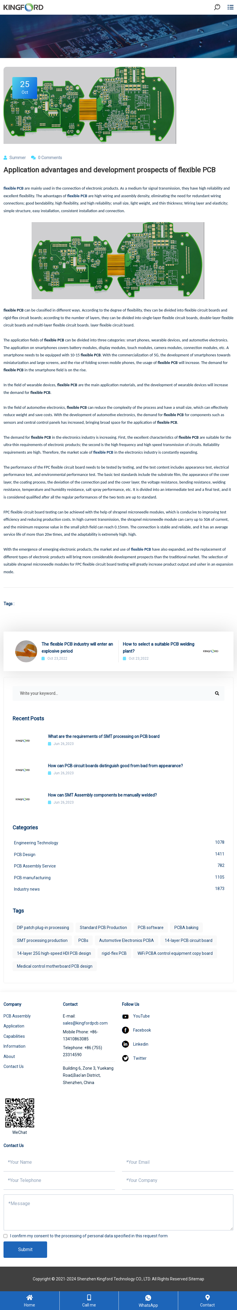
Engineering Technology (119, 842)
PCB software (151, 927)
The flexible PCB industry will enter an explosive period (77, 648)
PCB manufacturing (119, 877)
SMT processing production (42, 940)
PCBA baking (186, 927)
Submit (25, 1249)
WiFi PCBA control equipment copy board (175, 953)
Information (14, 1046)
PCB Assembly (17, 1016)
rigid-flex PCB (114, 953)
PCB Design (119, 854)
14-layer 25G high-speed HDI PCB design (54, 953)
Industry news (119, 889)
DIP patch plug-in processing (43, 927)
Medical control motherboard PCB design (54, 966)
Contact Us (14, 1066)
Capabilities (14, 1036)
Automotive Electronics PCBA (126, 940)
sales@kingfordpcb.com (85, 1023)
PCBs (83, 940)
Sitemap (196, 1279)
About (9, 1056)
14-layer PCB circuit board (188, 940)
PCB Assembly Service (119, 865)
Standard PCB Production (103, 927)
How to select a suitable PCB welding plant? (158, 648)
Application (14, 1026)
